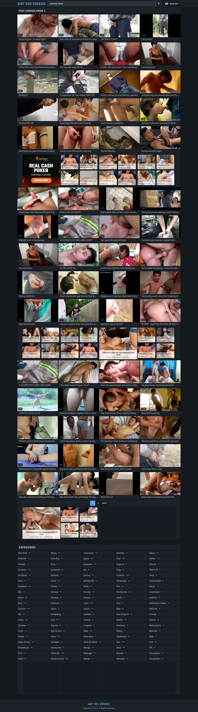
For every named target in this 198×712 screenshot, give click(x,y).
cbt (21, 614)
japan (89, 558)
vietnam (155, 609)
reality (121, 620)
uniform (155, 597)
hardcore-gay (60, 659)
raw (120, 609)
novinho (122, 553)
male (88, 631)
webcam (155, 631)
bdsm (23, 597)
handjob (57, 642)
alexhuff (24, 558)
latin (88, 603)
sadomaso (123, 636)
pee (120, 586)
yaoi (153, 642)
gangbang (58, 614)
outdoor (122, 575)
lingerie (89, 625)
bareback (25, 586)
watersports (157, 625)
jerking (89, 575)
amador (24, 564)
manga (89, 648)
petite (121, 597)
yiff (152, 648)
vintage (154, 614)
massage (90, 653)
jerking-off (91, 581)
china (23, 620)
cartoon (24, 609)
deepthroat (26, 648)
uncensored (157, 581)
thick (153, 575)
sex (120, 642)
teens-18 (155, 570)
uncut (154, 586)
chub (22, 631)
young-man (156, 653)
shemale (122, 659)
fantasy (56, 592)
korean (89, 597)
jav (87, 570)
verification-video (159, 603)
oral (120, 558)
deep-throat (26, 642)
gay (55, 620)
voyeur (154, 620)
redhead (122, 625)
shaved (121, 653)
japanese (90, 564)
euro (55, 564)
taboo (154, 553)
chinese (24, 625)
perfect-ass (123, 592)
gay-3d (56, 625)
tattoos (154, 564)
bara (22, 581)
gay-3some (58, 631)
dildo (22, 659)
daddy (23, 636)
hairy (56, 636)
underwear (156, 592)
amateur (24, 570)
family (56, 586)
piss (120, 603)
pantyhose (123, 581)
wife (153, 636)
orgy (120, 570)
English (174, 3)
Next (104, 503)
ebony (56, 553)
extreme (57, 575)
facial (56, 581)
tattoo (154, 558)
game (55, 609)
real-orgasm (124, 614)
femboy (56, 597)
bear (22, 603)
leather (89, 614)
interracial (91, 553)
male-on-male (93, 642)
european (57, 570)
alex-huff (24, 553)
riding (121, 631)
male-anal (90, 636)
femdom (57, 603)
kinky (88, 586)
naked (89, 659)
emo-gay (57, 558)
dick (22, 653)
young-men (156, 659)
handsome (58, 648)
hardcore (57, 653)
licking (89, 620)
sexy (121, 648)
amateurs (24, 575)
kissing (89, 592)
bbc (22, 592)
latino (88, 609)
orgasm (122, 564)
